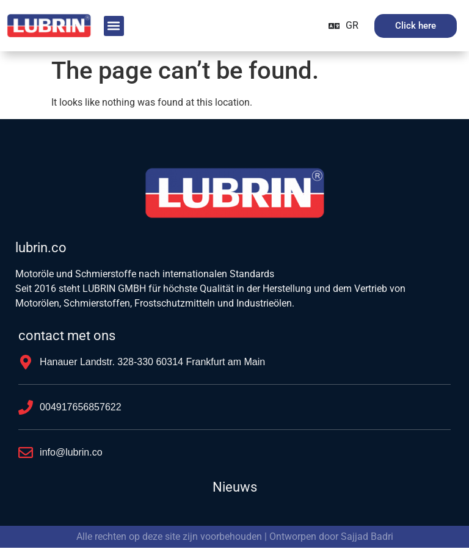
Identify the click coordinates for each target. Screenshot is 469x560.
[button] (114, 26)
